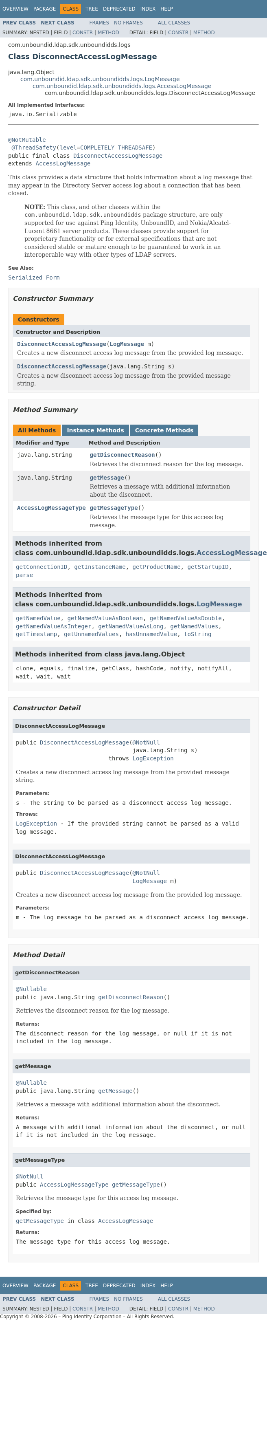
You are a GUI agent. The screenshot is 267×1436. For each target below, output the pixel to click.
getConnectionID (41, 567)
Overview (15, 9)
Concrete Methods (164, 430)
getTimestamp (36, 634)
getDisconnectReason (122, 455)
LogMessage (127, 344)
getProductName (157, 567)
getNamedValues (194, 626)
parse (24, 575)
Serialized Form (33, 277)
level (68, 147)
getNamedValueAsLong (130, 626)
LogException (153, 758)
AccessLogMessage (62, 163)
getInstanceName (99, 567)
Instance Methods (95, 430)
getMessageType (114, 507)
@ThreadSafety (33, 147)
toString (197, 634)
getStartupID (207, 567)
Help (166, 9)
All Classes (174, 23)
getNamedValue (38, 618)
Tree (91, 9)
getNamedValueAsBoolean (104, 618)
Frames (99, 23)
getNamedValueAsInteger (53, 626)
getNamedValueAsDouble (186, 618)
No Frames (128, 23)
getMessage (107, 477)
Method (108, 32)
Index (148, 9)
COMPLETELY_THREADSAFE (116, 147)
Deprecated (119, 9)
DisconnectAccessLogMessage (117, 155)
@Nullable (31, 989)
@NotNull (146, 742)
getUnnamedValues (91, 634)
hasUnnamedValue (151, 634)
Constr (82, 32)
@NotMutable (27, 140)
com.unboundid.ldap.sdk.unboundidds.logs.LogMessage (100, 79)
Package (44, 9)
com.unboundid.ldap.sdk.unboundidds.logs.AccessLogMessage (122, 86)
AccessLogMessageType (51, 507)
